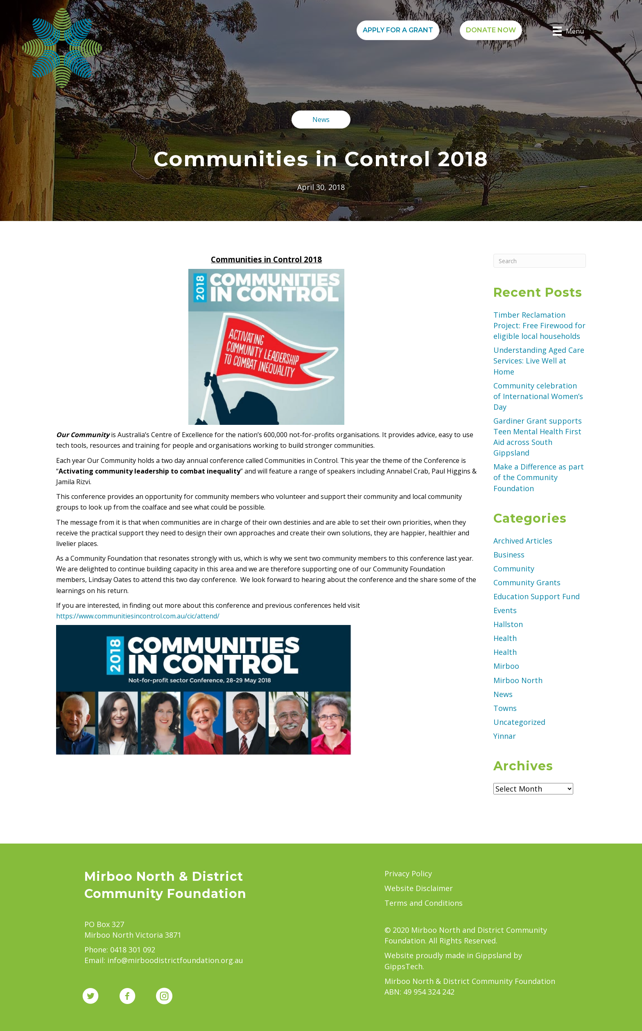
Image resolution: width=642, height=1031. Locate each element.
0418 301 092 (132, 949)
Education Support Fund (536, 596)
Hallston (508, 624)
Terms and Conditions (423, 903)
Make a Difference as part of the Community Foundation (538, 477)
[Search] (539, 261)
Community (513, 568)
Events (505, 610)
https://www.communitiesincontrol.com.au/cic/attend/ (137, 615)
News (503, 694)
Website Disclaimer (418, 888)
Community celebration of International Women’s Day (538, 396)
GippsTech (403, 966)
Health (505, 638)
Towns (505, 708)
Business (508, 554)
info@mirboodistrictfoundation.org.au (175, 960)
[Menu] (568, 31)
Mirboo (506, 666)
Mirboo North (518, 680)
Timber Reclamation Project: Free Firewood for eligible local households (539, 325)
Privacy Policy (408, 873)
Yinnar (504, 736)
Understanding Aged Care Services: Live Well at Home (538, 360)
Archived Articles (522, 541)
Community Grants (527, 582)
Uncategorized (519, 722)
